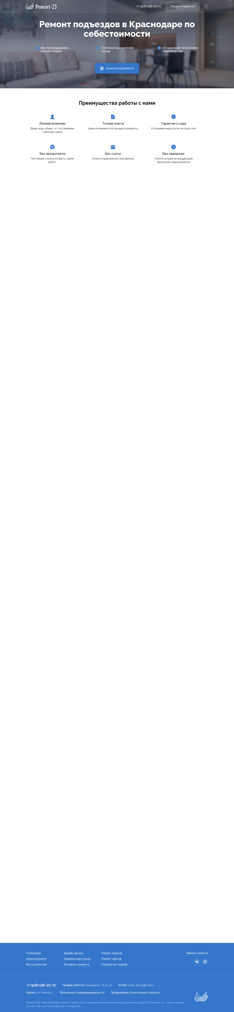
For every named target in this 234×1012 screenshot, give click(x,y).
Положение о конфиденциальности (82, 992)
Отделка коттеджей (114, 964)
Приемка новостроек (77, 958)
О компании (33, 953)
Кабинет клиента (197, 953)
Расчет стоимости (182, 6)
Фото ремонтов (36, 964)
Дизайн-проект (73, 953)
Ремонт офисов (111, 958)
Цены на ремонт (36, 958)
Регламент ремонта (76, 964)
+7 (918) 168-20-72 (148, 6)
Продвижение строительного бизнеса (135, 992)
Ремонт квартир (112, 953)
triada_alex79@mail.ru (141, 985)
